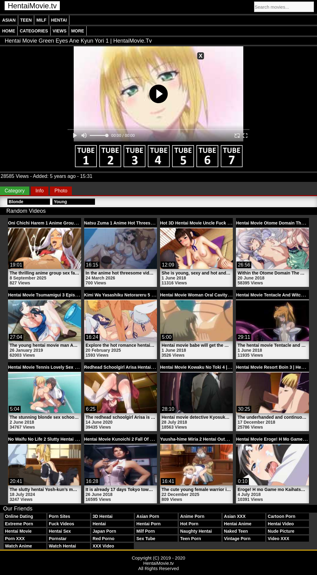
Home (8, 30)
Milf (41, 20)
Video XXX (278, 538)
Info (39, 190)
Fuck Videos (61, 523)
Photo (61, 190)
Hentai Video (281, 523)
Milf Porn (145, 531)
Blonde (16, 201)
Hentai (59, 20)
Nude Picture (281, 531)
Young (60, 201)
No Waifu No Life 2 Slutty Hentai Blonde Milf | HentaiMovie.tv (70, 439)
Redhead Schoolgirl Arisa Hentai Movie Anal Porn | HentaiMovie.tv (152, 367)
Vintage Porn (237, 538)
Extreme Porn (19, 523)
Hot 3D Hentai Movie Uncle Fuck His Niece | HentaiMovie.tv (220, 222)
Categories (34, 30)
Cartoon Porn (281, 516)
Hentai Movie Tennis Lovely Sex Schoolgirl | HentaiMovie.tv (69, 367)
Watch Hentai (62, 546)
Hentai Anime (237, 523)
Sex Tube (145, 538)
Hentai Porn (148, 523)
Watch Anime (18, 546)
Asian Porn (147, 516)
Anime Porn (192, 516)
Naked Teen (236, 531)
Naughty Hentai (196, 531)
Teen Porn (190, 538)
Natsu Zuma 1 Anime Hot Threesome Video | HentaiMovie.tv (145, 222)
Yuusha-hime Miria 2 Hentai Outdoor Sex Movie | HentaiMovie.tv (225, 439)
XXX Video (103, 546)
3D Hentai (103, 516)
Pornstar (58, 538)
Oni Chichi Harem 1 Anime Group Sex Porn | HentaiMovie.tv (69, 222)
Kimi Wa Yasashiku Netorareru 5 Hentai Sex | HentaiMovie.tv (146, 294)
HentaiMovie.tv (32, 6)
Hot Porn (189, 523)
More (77, 30)
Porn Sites (59, 516)
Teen (26, 20)
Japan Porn (104, 531)
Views (60, 30)
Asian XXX (234, 516)
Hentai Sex (60, 531)
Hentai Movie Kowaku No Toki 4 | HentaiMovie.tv (209, 367)
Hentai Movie (18, 531)
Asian (9, 20)
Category (15, 190)
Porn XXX (15, 538)
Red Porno (103, 538)
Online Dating (19, 516)
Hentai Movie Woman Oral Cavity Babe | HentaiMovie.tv (216, 294)
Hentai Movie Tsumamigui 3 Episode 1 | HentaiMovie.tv (64, 294)
